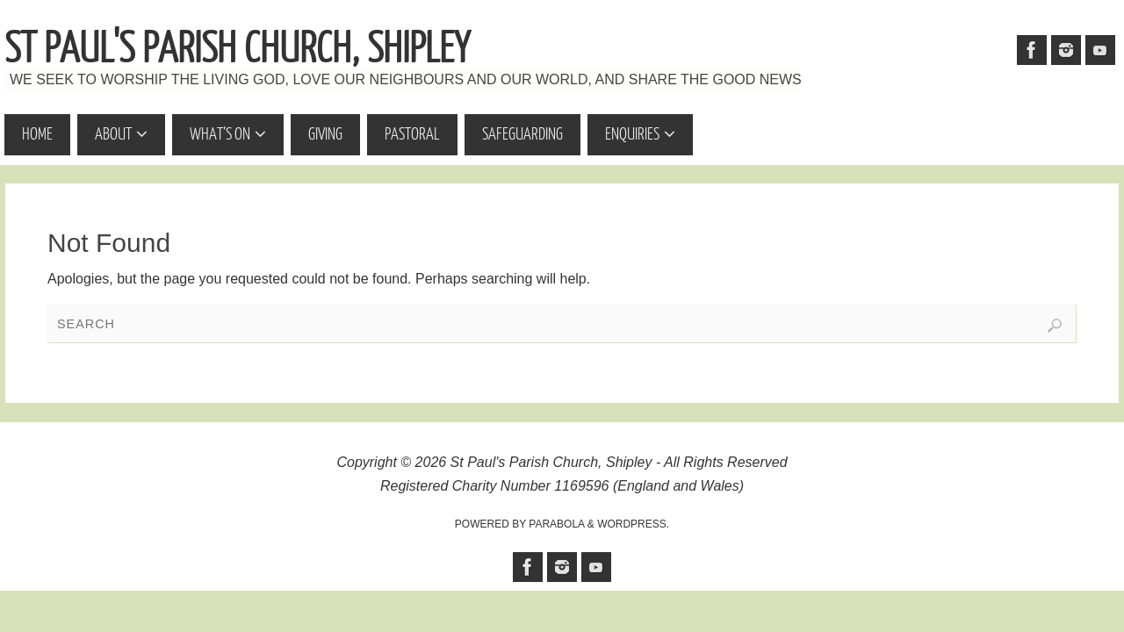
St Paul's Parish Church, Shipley (237, 49)
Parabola (556, 524)
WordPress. (633, 524)
